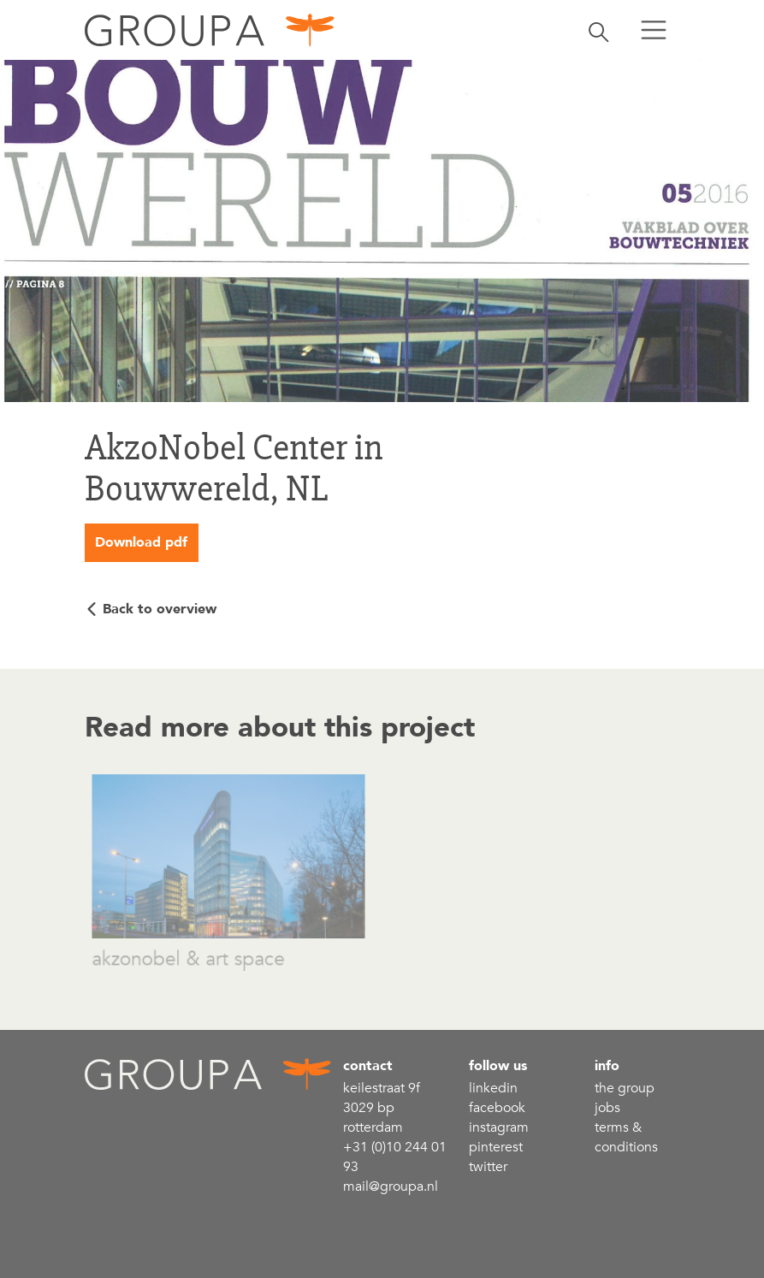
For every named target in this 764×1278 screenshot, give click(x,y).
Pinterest (496, 1147)
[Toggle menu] (653, 30)
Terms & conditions (626, 1137)
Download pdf (141, 542)
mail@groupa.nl (390, 1186)
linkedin (493, 1088)
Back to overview (159, 609)
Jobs (607, 1107)
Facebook (497, 1107)
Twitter (488, 1166)
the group (624, 1088)
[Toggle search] (598, 30)
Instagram (499, 1127)
